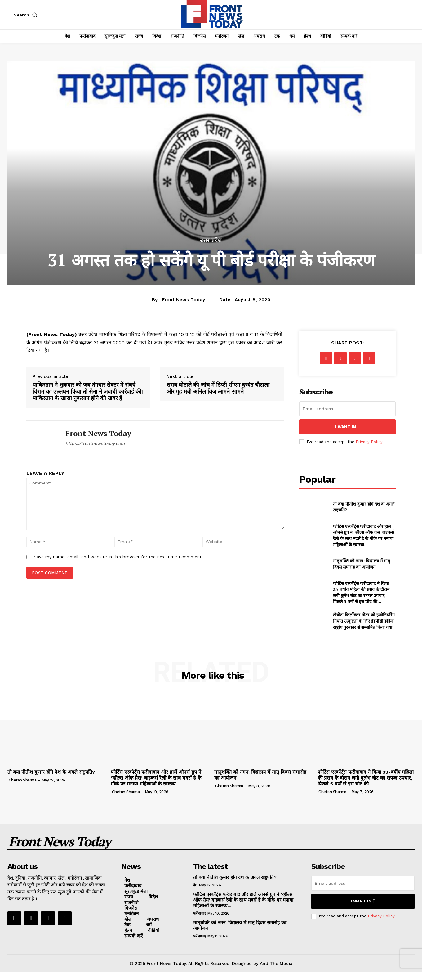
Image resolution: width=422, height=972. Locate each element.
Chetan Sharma (23, 780)
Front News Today (183, 300)
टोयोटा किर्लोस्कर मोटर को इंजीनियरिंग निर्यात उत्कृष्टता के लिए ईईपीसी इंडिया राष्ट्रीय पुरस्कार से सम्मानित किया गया (364, 621)
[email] (347, 408)
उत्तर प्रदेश (211, 240)
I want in (347, 427)
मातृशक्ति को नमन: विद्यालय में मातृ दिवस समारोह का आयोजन (361, 564)
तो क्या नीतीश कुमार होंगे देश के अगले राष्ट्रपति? (363, 507)
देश (195, 885)
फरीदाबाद (199, 913)
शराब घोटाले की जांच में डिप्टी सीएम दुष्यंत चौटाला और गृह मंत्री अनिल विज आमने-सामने (218, 388)
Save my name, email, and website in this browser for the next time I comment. (118, 556)
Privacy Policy (369, 441)
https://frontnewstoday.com (95, 443)
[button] (27, 14)
